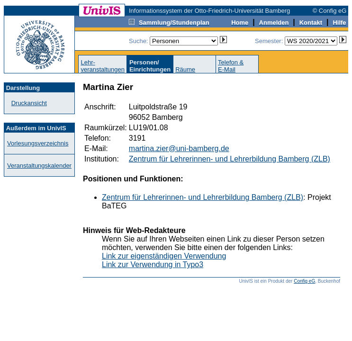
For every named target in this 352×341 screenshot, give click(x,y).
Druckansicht (29, 103)
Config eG (304, 281)
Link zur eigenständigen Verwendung (164, 256)
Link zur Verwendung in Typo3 (152, 264)
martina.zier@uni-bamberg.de (179, 148)
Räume (185, 69)
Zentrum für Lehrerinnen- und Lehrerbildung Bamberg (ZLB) (229, 159)
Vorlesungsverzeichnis (37, 143)
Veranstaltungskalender (39, 165)
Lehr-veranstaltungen (103, 66)
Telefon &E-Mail (231, 66)
